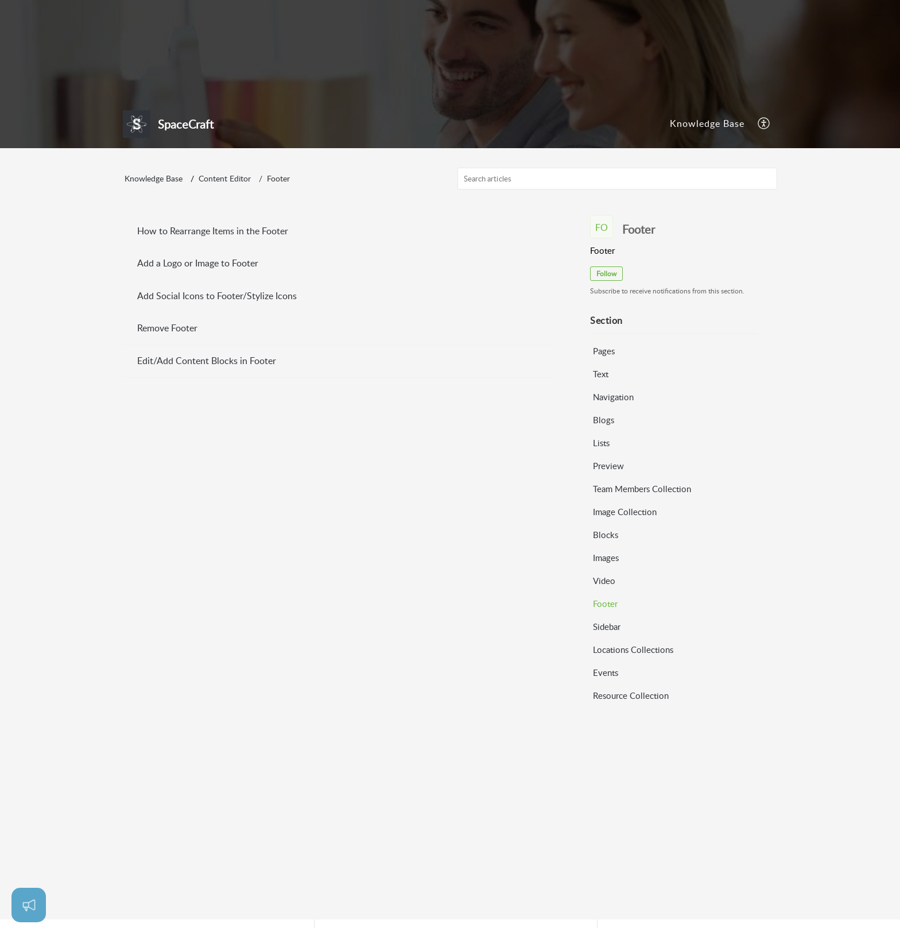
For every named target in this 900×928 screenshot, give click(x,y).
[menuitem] (707, 124)
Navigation (613, 397)
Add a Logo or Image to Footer (197, 263)
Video (604, 580)
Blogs (603, 420)
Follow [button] (606, 274)
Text (600, 374)
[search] (617, 179)
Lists (601, 442)
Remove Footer (167, 328)
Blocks (605, 534)
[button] (764, 124)
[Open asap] (28, 905)
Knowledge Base (707, 123)
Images (606, 557)
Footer (605, 603)
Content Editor (225, 178)
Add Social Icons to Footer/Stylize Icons (217, 295)
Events (605, 672)
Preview (608, 465)
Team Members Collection (642, 488)
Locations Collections (633, 649)
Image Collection (625, 511)
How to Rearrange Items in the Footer (212, 231)
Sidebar (606, 626)
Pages (604, 351)
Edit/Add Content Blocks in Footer (206, 360)
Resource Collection (631, 695)
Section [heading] (606, 321)
